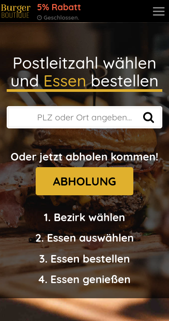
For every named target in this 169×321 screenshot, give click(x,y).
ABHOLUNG (84, 181)
